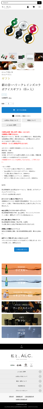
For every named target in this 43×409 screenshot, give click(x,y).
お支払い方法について (11, 120)
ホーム (4, 72)
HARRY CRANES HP (21, 399)
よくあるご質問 (11, 125)
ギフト (9, 74)
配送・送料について (21, 381)
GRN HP (11, 396)
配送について (32, 120)
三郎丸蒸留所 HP (29, 396)
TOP (21, 347)
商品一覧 (10, 72)
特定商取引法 (21, 386)
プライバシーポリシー (21, 390)
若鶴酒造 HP (19, 396)
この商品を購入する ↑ (21, 249)
